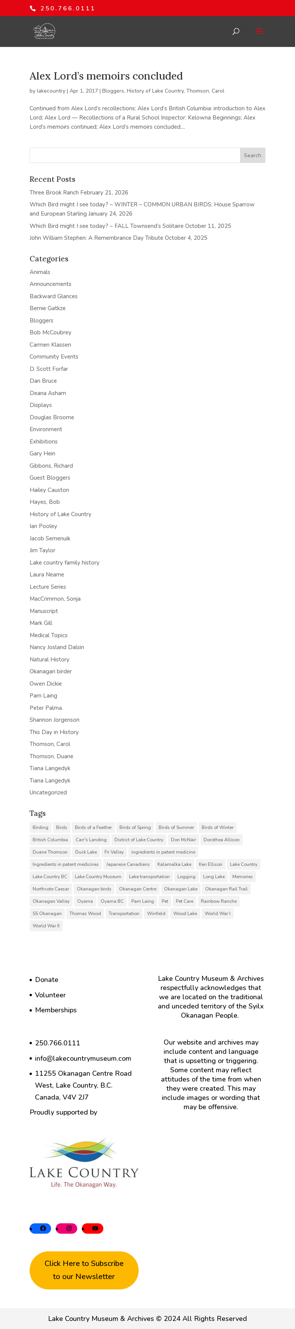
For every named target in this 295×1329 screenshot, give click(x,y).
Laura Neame (47, 574)
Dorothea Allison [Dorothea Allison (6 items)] (222, 840)
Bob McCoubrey (50, 332)
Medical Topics (49, 635)
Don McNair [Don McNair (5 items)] (183, 840)
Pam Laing (43, 695)
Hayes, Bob (45, 502)
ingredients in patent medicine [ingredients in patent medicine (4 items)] (163, 852)
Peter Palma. (46, 708)
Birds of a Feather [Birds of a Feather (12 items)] (93, 827)
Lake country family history (64, 562)
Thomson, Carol (205, 91)
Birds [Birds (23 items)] (61, 827)
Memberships (56, 1010)
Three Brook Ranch (54, 192)
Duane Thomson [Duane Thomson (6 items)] (50, 852)
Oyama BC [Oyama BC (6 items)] (112, 901)
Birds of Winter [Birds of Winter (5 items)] (218, 827)
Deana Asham (48, 393)
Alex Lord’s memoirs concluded (106, 75)
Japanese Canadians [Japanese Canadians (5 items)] (128, 864)
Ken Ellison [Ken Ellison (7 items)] (210, 864)
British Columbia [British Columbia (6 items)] (50, 840)
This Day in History (54, 732)
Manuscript (44, 611)
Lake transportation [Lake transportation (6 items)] (149, 877)
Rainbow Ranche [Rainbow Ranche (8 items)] (219, 901)
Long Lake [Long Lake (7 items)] (214, 877)
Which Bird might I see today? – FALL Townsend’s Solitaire (107, 226)
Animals (40, 272)
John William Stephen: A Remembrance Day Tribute (96, 238)
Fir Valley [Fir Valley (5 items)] (114, 852)
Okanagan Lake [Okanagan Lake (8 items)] (180, 889)
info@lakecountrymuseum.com (83, 1058)
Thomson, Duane (51, 756)
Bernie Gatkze (48, 308)
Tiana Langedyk (50, 768)
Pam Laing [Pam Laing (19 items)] (142, 901)
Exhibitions (44, 441)
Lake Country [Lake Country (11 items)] (243, 864)
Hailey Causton (49, 490)
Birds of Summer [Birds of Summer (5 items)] (176, 827)
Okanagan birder (51, 671)
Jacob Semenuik (50, 538)
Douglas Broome (52, 417)
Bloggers (113, 91)
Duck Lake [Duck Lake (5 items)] (86, 852)
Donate (46, 979)
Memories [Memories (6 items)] (242, 877)
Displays (41, 405)
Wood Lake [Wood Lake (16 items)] (185, 913)
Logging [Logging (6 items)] (186, 877)
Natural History (50, 659)
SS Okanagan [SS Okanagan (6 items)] (47, 913)
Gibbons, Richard (51, 466)
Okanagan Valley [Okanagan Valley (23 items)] (51, 901)
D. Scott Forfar (49, 369)
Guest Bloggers (50, 478)
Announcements (50, 284)
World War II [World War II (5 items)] (46, 926)
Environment (46, 429)
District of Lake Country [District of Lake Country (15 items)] (138, 840)
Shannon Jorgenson (55, 720)
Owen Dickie (46, 684)
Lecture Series (48, 587)
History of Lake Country (155, 91)
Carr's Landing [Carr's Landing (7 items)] (91, 840)
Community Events (54, 356)
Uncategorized (48, 792)
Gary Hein (42, 453)
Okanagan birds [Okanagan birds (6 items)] (94, 889)
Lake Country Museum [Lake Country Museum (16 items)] (98, 877)
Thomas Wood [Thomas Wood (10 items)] (85, 913)
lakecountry (51, 91)
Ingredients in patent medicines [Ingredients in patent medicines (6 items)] (66, 864)
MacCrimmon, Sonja (55, 599)
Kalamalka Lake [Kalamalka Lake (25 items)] (174, 864)
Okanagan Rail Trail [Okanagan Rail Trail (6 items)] (226, 889)
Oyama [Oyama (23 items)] (85, 901)
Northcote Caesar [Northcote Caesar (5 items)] (51, 889)
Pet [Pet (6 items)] (165, 901)
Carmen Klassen (50, 345)
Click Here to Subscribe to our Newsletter (84, 1270)
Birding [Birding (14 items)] (40, 827)
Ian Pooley (43, 526)
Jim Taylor (42, 550)
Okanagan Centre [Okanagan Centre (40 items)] (137, 889)
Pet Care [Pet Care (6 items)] (184, 901)
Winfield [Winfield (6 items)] (156, 913)
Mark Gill (41, 623)
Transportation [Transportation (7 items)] (124, 913)
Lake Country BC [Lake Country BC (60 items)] (50, 877)
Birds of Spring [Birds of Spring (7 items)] (135, 827)
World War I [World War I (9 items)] (217, 913)
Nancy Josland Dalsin (57, 647)
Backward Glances (54, 296)
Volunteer (50, 995)
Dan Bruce (43, 381)
